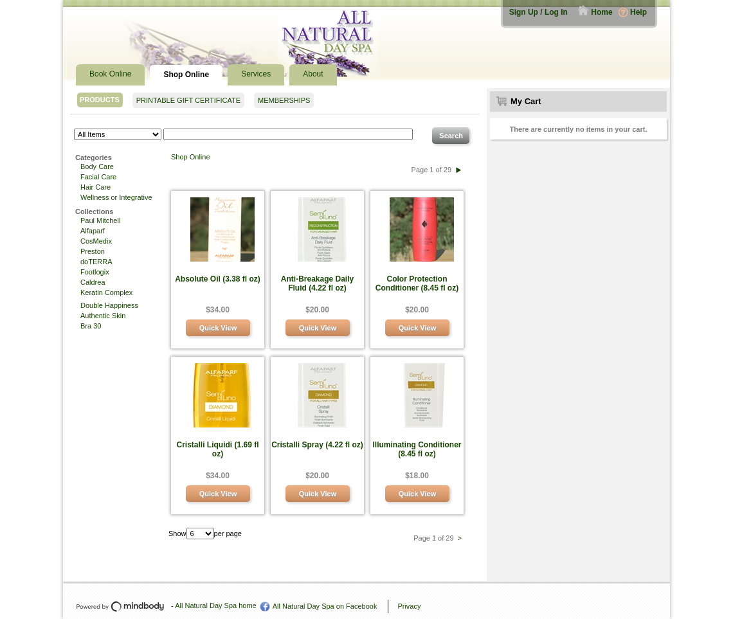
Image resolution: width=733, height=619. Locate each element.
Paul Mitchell (100, 220)
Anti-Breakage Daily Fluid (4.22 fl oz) (317, 283)
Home (601, 12)
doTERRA (96, 261)
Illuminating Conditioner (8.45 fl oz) (417, 449)
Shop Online (190, 157)
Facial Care (98, 177)
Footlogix (94, 272)
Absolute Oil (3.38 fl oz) (217, 278)
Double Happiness (109, 305)
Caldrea (92, 282)
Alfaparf (92, 231)
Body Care (97, 166)
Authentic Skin (102, 315)
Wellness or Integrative (116, 197)
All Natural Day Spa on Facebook (325, 606)
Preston (92, 251)
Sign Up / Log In (538, 12)
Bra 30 (90, 326)
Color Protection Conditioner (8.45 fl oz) (417, 283)
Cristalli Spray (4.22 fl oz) (317, 444)
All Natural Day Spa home (216, 605)
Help (638, 12)
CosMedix (96, 241)
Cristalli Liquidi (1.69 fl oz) (217, 449)
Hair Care (95, 187)
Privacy (409, 606)
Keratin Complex (106, 292)
